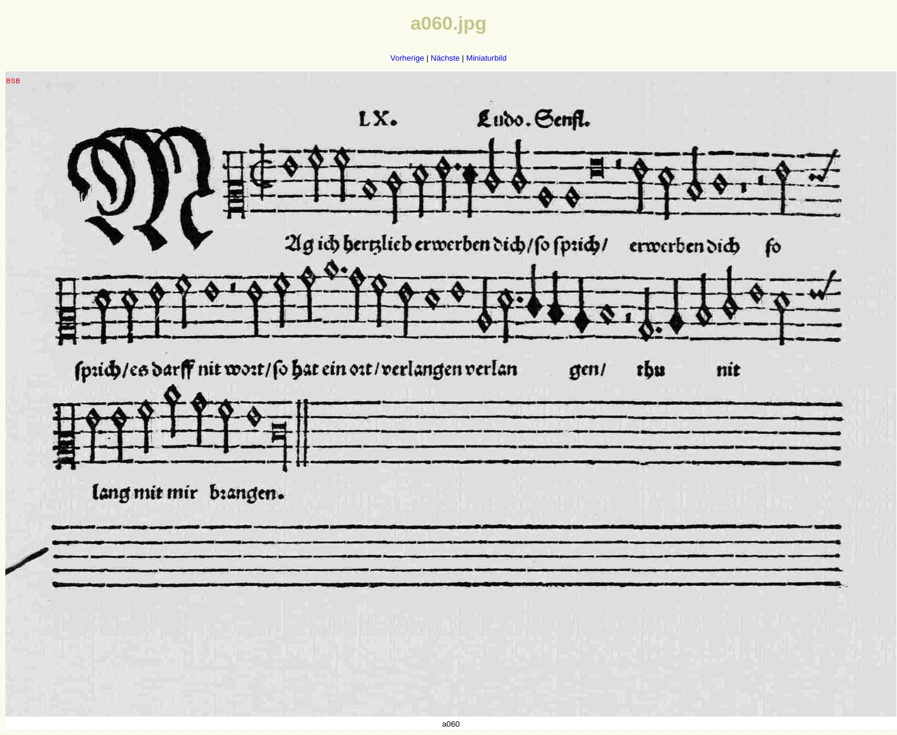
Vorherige (407, 58)
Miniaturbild (486, 58)
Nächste (445, 58)
